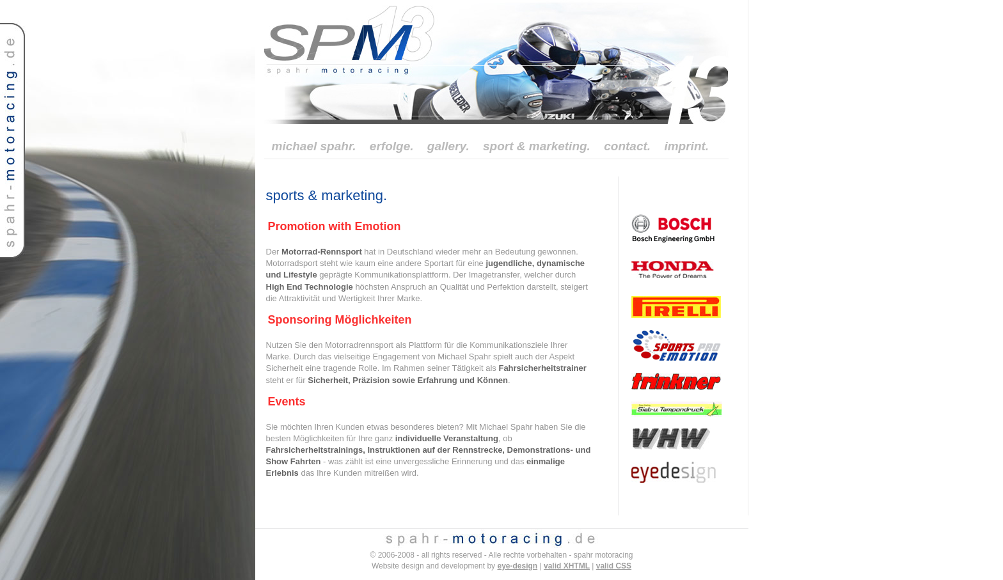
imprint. (686, 146)
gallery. (448, 146)
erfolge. (392, 146)
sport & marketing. (536, 146)
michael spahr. (314, 146)
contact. (627, 146)
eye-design (517, 565)
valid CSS (613, 565)
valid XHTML (567, 565)
